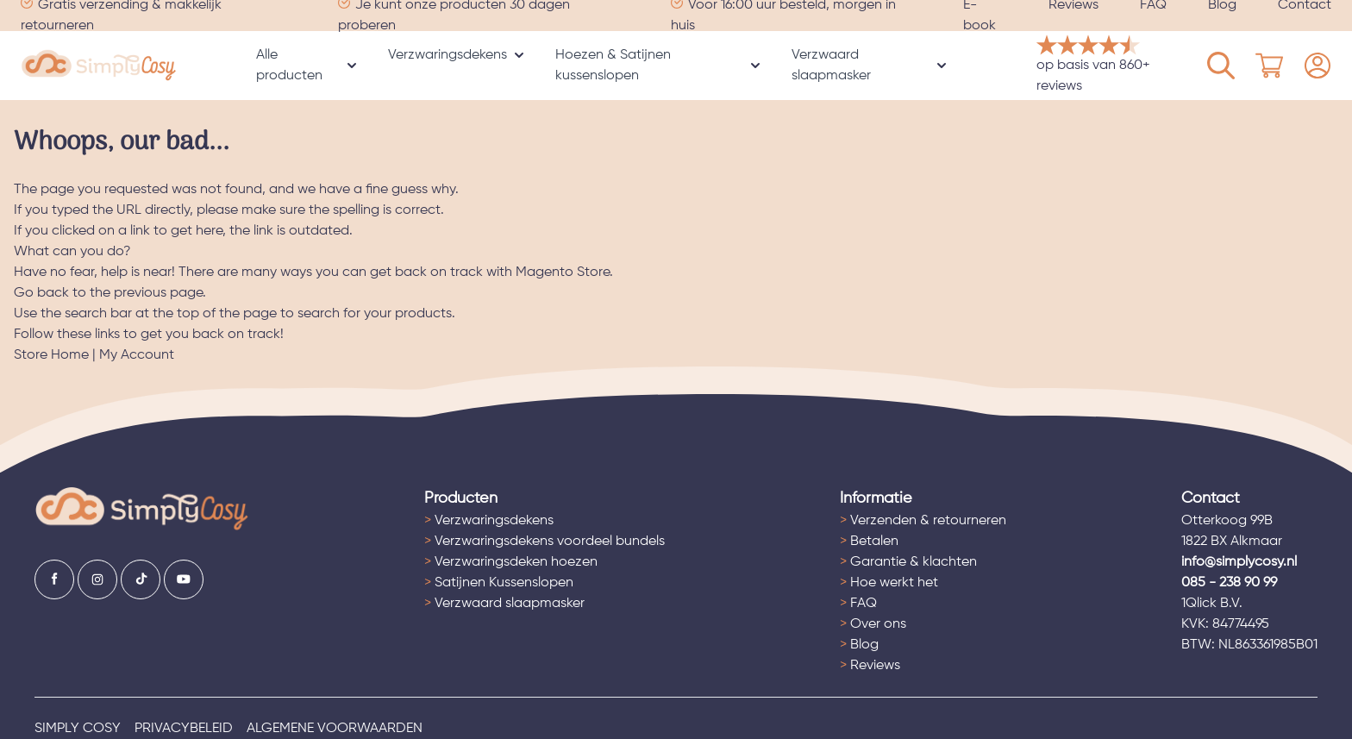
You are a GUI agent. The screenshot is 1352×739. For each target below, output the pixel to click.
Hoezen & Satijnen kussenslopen (613, 65)
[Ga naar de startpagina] (141, 509)
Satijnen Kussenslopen (498, 583)
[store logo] (99, 66)
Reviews (870, 666)
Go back (41, 293)
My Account (136, 355)
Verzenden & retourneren (923, 521)
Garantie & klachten (908, 562)
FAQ (858, 604)
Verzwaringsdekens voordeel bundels (544, 541)
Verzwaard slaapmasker (831, 65)
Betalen (869, 541)
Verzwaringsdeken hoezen (511, 562)
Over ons (873, 624)
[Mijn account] (1221, 65)
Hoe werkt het (889, 583)
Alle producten (289, 65)
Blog (859, 645)
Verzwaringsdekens (447, 55)
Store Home (51, 355)
